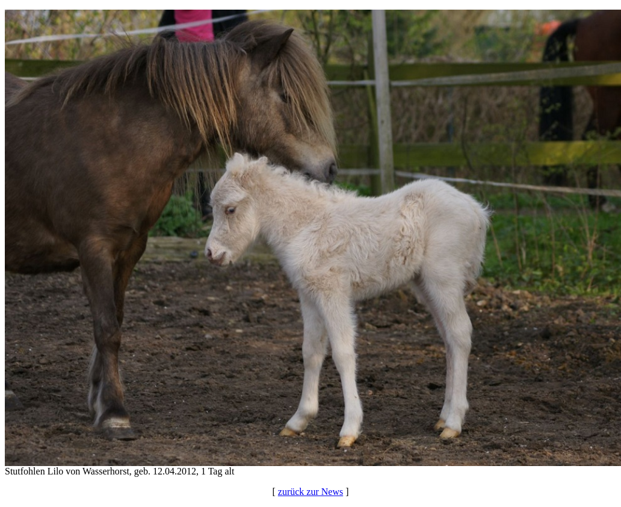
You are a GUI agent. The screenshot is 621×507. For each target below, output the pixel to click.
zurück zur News (310, 492)
